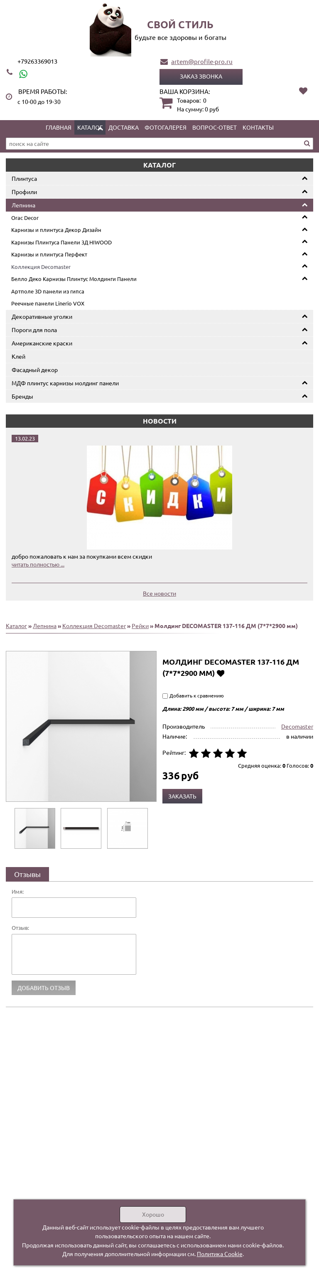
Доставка (123, 127)
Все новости (159, 593)
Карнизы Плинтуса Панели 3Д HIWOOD (61, 242)
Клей (18, 356)
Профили (24, 191)
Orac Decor (25, 217)
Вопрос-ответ (214, 127)
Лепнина (23, 205)
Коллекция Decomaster (41, 266)
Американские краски (42, 343)
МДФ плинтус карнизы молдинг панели (65, 383)
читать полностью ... (38, 564)
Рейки (140, 625)
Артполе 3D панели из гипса (47, 291)
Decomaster (297, 726)
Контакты (258, 127)
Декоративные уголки (42, 316)
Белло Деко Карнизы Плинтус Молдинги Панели (74, 278)
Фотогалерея (165, 127)
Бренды (22, 396)
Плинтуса (24, 178)
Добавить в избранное (220, 672)
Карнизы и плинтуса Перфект (49, 254)
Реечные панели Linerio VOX (47, 303)
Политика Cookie (220, 1253)
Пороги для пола (34, 329)
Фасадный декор (35, 369)
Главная (58, 127)
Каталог (90, 127)
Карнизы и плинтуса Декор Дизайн (56, 229)
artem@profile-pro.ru (202, 61)
